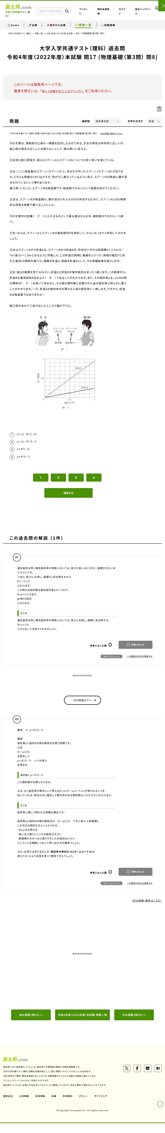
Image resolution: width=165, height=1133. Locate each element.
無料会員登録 (111, 12)
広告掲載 (25, 1105)
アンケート (99, 12)
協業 (55, 1105)
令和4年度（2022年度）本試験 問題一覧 (82, 1021)
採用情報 (41, 1105)
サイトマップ (102, 1105)
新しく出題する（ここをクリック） (65, 90)
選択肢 (86, 121)
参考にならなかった (111, 659)
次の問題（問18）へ (134, 1019)
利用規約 (69, 1105)
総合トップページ (138, 12)
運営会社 (8, 1105)
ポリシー (85, 1105)
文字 (135, 121)
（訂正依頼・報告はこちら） (112, 133)
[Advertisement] (82, 984)
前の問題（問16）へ (31, 1019)
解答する (68, 496)
